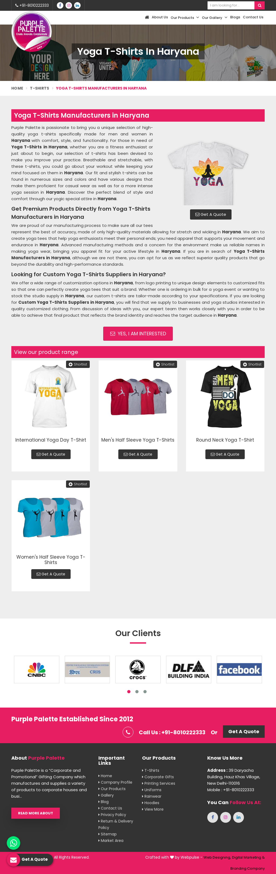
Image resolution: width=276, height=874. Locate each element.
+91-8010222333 (32, 5)
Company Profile (115, 782)
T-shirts (150, 770)
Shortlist (78, 364)
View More (153, 809)
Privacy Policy (112, 814)
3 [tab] (145, 691)
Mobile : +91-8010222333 (230, 790)
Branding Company (247, 868)
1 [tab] (128, 691)
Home (17, 88)
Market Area (110, 840)
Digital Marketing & (248, 857)
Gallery (106, 795)
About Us (160, 17)
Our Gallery (214, 17)
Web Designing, (217, 857)
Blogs (235, 17)
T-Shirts (39, 88)
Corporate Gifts (158, 777)
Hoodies (150, 802)
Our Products (185, 17)
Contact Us (253, 17)
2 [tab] (137, 691)
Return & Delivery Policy (115, 824)
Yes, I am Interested (138, 333)
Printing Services (158, 783)
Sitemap (107, 834)
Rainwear (151, 796)
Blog (103, 801)
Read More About (35, 813)
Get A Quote (210, 214)
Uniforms (151, 790)
